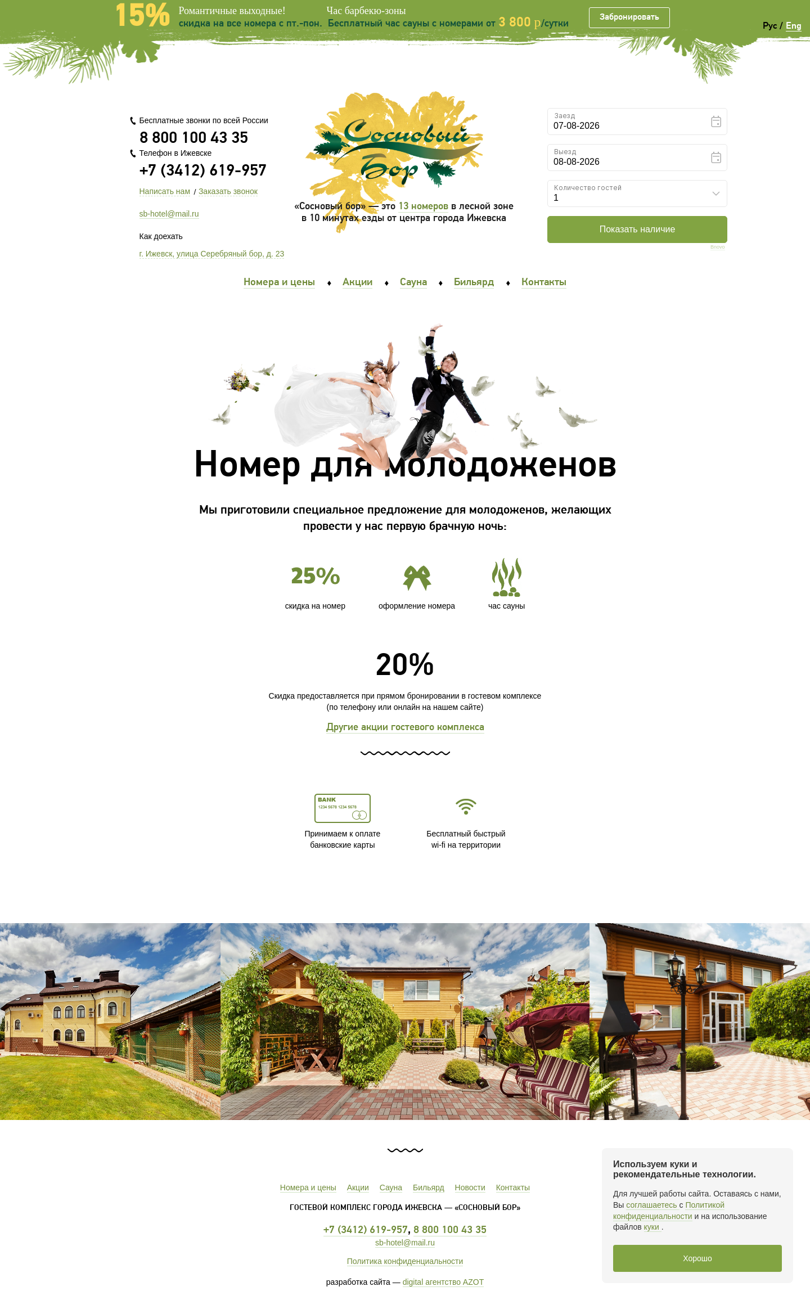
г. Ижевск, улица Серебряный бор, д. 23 (212, 253)
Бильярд (474, 282)
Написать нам (165, 191)
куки (653, 1226)
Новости (470, 1187)
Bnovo (717, 247)
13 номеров (423, 206)
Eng (794, 26)
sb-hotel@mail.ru (169, 213)
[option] (405, 1021)
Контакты (543, 282)
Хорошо (697, 1258)
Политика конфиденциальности (405, 1261)
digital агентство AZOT (443, 1281)
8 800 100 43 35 (194, 139)
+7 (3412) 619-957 (203, 171)
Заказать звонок (228, 191)
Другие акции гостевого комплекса (405, 727)
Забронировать (629, 17)
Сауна (413, 282)
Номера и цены (279, 282)
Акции (357, 282)
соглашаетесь (652, 1204)
